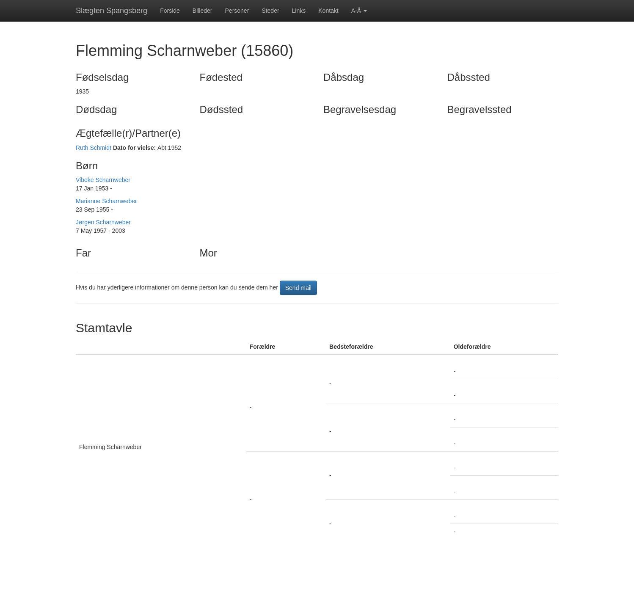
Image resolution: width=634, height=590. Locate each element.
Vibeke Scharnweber (103, 179)
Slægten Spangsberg (111, 10)
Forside (170, 10)
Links (299, 10)
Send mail (298, 287)
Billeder (202, 10)
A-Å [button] (359, 10)
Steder (270, 10)
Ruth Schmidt (93, 147)
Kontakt (328, 10)
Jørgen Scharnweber (103, 222)
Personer (237, 10)
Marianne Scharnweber (106, 201)
